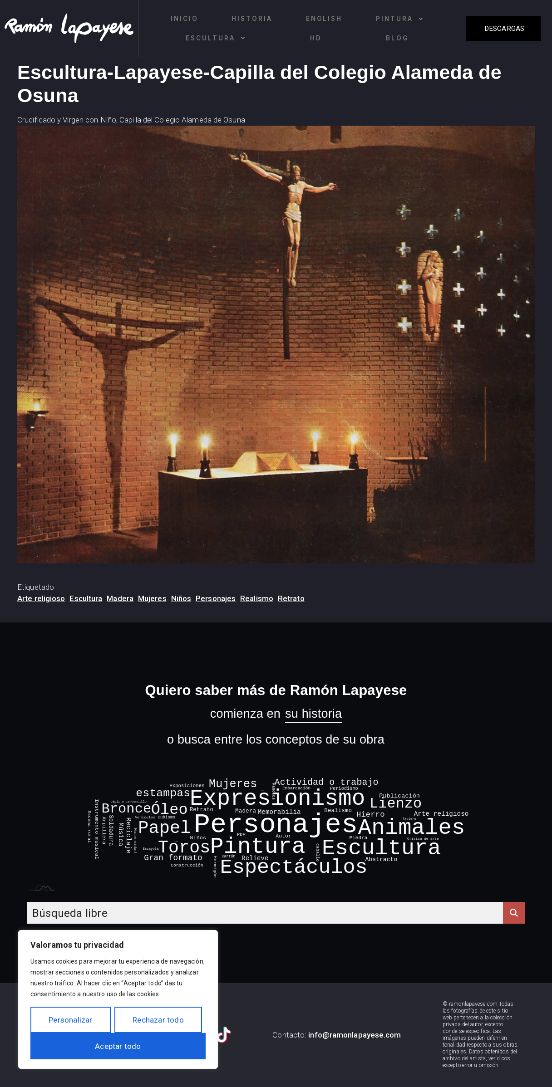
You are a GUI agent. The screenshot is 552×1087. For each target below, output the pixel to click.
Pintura (400, 19)
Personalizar (70, 1019)
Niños (181, 598)
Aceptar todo (118, 1046)
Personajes (216, 598)
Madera (120, 598)
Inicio (184, 18)
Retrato (291, 598)
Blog (397, 38)
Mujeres (152, 598)
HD (316, 38)
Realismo (256, 598)
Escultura (216, 38)
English (324, 18)
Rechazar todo (158, 1019)
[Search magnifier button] (514, 913)
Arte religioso (41, 598)
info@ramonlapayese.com (354, 1034)
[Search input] (265, 912)
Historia (252, 18)
